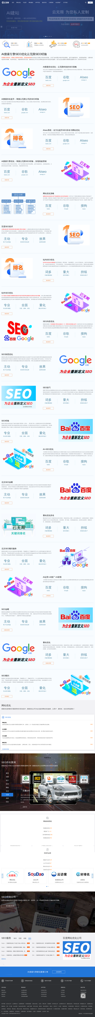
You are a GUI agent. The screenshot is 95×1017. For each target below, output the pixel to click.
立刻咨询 (59, 972)
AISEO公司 (77, 1006)
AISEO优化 (82, 1008)
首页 (13, 2)
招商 (7, 777)
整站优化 (3, 990)
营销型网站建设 (24, 996)
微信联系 (48, 214)
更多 (48, 1011)
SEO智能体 (29, 1011)
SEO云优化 (35, 1006)
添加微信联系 (10, 906)
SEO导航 (3, 1003)
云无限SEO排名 (84, 1006)
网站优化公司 (76, 1008)
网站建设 (31, 2)
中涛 (7, 1006)
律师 (7, 798)
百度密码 (49, 1003)
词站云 (51, 1006)
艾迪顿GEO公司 (33, 1008)
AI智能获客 (39, 1011)
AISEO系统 (5, 1011)
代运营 (24, 2)
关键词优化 (64, 1006)
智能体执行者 (49, 1008)
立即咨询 (48, 595)
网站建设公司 (83, 1003)
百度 (20, 938)
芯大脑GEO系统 (56, 1008)
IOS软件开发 (43, 990)
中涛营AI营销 (71, 1006)
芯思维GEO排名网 (42, 1008)
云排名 (40, 1003)
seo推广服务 (29, 1006)
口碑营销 (51, 2)
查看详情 (48, 85)
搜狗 (29, 938)
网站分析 (44, 1003)
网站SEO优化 (26, 1008)
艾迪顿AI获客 (64, 1008)
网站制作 (23, 987)
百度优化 (3, 996)
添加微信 (7, 696)
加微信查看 (7, 630)
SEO (15, 938)
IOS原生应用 (43, 994)
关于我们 (65, 2)
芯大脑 (10, 1006)
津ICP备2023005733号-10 (14, 1013)
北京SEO (44, 1011)
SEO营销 (90, 1006)
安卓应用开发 (44, 992)
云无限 (34, 1011)
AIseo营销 (15, 1006)
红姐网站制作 (21, 1003)
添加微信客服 (5, 753)
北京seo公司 (8, 1003)
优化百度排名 (46, 1006)
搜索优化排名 (69, 1003)
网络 (7, 787)
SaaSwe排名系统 (22, 1006)
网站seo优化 (19, 1008)
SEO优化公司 (55, 1003)
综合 (7, 802)
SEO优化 (3, 987)
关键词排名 (3, 992)
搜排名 (40, 1006)
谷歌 (24, 938)
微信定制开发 (83, 990)
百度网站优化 (90, 1003)
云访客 (59, 1006)
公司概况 (63, 990)
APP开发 (37, 2)
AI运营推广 (58, 2)
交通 (7, 794)
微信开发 (44, 2)
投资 (7, 784)
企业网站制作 (24, 990)
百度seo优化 (34, 1003)
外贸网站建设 (24, 994)
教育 (7, 773)
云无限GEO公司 (62, 1003)
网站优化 (18, 2)
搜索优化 (3, 959)
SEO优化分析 (76, 1003)
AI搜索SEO (11, 1011)
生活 (7, 791)
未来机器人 (3, 1008)
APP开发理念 (44, 996)
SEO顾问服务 (28, 1003)
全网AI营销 (23, 1011)
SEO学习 (55, 1006)
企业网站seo (15, 1003)
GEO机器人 (17, 1011)
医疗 (7, 780)
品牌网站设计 (24, 992)
